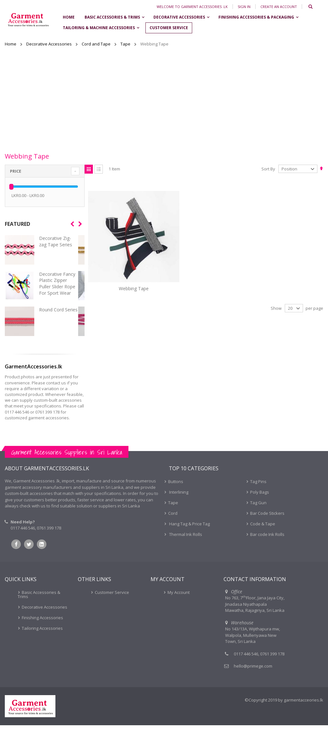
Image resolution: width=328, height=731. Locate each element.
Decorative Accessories (49, 44)
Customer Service (112, 598)
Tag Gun (258, 508)
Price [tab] (15, 171)
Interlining (178, 498)
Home (11, 44)
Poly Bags (259, 498)
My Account (179, 598)
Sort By (268, 169)
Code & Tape (262, 529)
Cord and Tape (96, 44)
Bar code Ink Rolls (267, 540)
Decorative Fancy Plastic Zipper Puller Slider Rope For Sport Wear (57, 283)
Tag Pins (258, 487)
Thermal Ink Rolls (185, 540)
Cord (172, 519)
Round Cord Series (58, 310)
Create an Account (278, 6)
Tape (125, 44)
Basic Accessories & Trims (39, 600)
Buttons (175, 487)
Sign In (244, 6)
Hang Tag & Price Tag (189, 529)
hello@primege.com (253, 672)
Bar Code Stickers (267, 519)
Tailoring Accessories (42, 634)
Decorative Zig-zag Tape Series (55, 241)
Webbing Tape (124, 270)
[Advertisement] (164, 98)
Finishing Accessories (42, 623)
